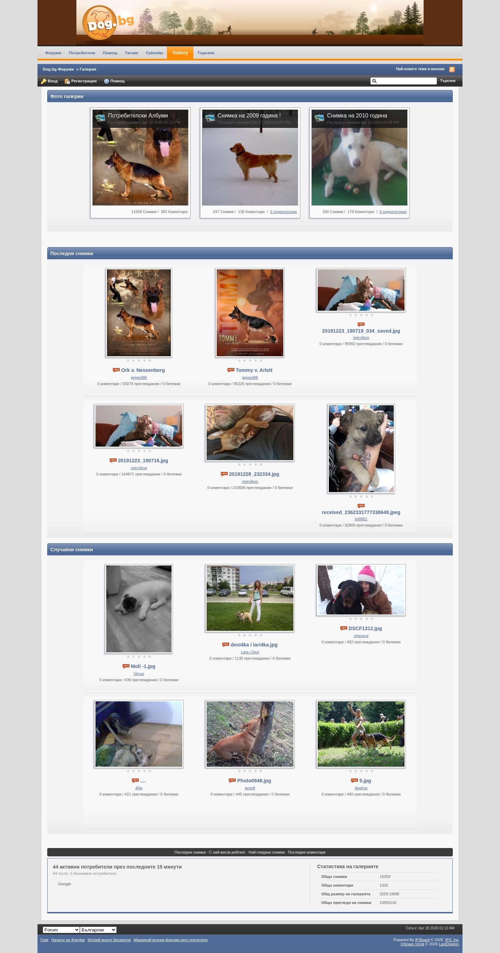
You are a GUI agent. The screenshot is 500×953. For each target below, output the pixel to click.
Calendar (154, 52)
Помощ (110, 52)
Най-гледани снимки (267, 852)
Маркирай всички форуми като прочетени (171, 940)
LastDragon (449, 944)
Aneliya (361, 788)
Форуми (53, 52)
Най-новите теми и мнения (420, 69)
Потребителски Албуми (138, 116)
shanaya (361, 636)
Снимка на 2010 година (357, 116)
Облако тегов (412, 944)
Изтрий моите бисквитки (109, 940)
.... (143, 780)
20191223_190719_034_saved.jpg (361, 331)
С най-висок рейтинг (227, 852)
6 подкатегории (393, 212)
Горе (44, 940)
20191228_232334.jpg (254, 474)
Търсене (206, 52)
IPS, (452, 940)
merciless (361, 337)
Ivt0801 (361, 519)
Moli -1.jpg (143, 666)
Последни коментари (306, 852)
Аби (138, 788)
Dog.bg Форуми (58, 69)
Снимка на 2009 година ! (249, 116)
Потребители (82, 52)
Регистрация (81, 81)
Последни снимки (190, 852)
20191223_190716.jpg (143, 460)
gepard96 (139, 377)
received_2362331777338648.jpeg (361, 512)
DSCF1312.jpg (365, 628)
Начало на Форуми (68, 940)
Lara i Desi (250, 652)
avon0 (250, 788)
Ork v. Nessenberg (143, 370)
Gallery (180, 52)
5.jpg (365, 780)
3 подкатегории (283, 212)
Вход (49, 81)
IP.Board (422, 940)
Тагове (131, 52)
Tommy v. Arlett (254, 370)
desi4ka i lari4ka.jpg (254, 644)
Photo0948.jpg (254, 780)
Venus (139, 673)
